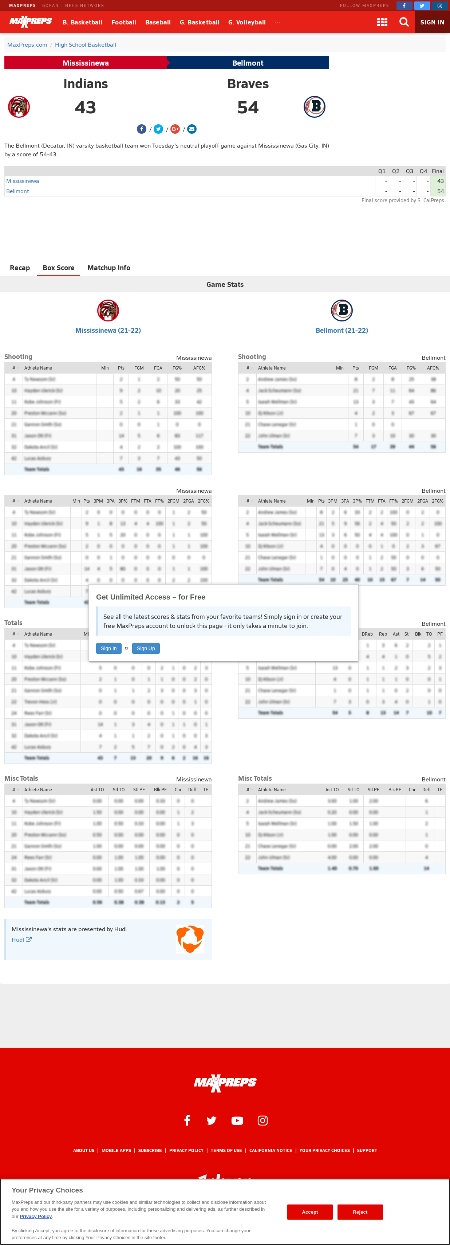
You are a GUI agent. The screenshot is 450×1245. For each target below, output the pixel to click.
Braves (248, 83)
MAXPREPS (22, 5)
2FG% (203, 501)
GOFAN (50, 5)
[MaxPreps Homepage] (225, 1083)
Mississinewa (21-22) (108, 330)
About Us (83, 1150)
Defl (192, 789)
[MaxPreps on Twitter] (422, 5)
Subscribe (150, 1150)
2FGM (173, 501)
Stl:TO (119, 789)
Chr (178, 789)
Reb (383, 634)
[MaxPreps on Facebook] (404, 5)
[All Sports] (278, 22)
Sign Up (146, 648)
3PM (98, 501)
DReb (367, 634)
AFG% (199, 368)
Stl (407, 634)
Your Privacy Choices (325, 1150)
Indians (85, 83)
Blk (418, 634)
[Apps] (382, 22)
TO (429, 634)
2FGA (188, 501)
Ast (396, 634)
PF (440, 634)
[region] (225, 1212)
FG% (177, 368)
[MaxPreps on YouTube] (237, 1120)
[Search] (404, 22)
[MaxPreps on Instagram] (440, 5)
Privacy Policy (186, 1150)
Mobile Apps (116, 1150)
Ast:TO (97, 789)
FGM (139, 368)
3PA (111, 501)
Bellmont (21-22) (342, 330)
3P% (122, 501)
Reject (360, 1212)
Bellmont (248, 63)
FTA (147, 501)
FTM (135, 501)
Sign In (109, 648)
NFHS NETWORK (84, 5)
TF (205, 789)
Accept (310, 1212)
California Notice (270, 1150)
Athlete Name (38, 368)
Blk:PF (160, 789)
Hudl (22, 939)
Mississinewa (86, 63)
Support (367, 1150)
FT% (159, 501)
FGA (158, 368)
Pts (121, 368)
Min (105, 368)
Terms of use (226, 1150)
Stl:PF (139, 789)
